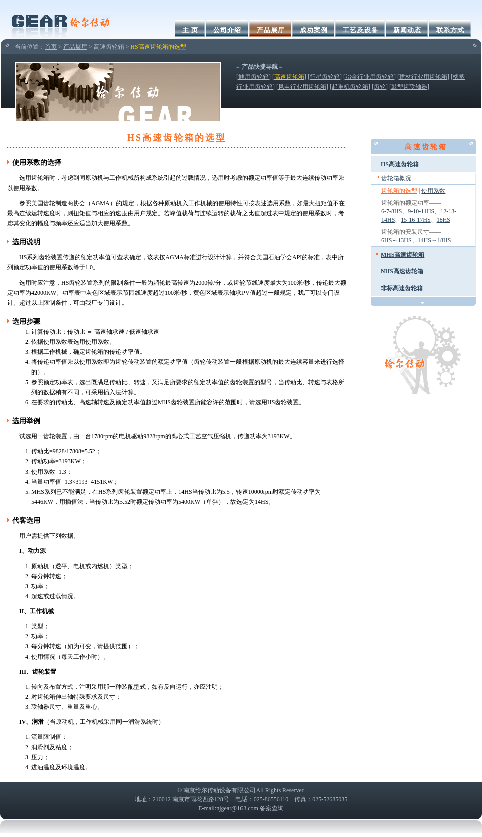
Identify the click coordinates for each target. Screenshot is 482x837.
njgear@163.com (237, 808)
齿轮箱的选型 (399, 190)
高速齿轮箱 (289, 76)
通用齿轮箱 (253, 76)
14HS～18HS (434, 240)
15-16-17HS (415, 219)
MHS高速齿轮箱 (402, 254)
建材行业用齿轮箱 (423, 76)
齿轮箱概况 (396, 178)
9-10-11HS (421, 211)
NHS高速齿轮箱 (402, 271)
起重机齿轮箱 (350, 86)
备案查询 (272, 808)
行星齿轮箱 (325, 76)
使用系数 (433, 190)
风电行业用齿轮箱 (302, 86)
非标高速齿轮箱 (402, 288)
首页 (51, 46)
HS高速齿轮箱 (400, 164)
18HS (443, 219)
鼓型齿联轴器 (409, 86)
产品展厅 (75, 46)
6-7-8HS (391, 211)
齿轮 (380, 86)
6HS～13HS (396, 240)
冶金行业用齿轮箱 (369, 76)
